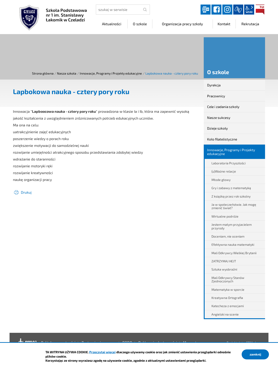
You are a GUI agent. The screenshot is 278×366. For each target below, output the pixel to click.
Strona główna (43, 73)
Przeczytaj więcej (102, 352)
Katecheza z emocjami (227, 306)
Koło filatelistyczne (222, 139)
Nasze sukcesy (218, 117)
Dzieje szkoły (217, 128)
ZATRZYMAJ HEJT (223, 261)
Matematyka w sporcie (227, 289)
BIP (260, 10)
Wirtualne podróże (224, 216)
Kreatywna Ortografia (227, 298)
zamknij (255, 354)
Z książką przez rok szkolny (231, 196)
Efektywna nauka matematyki (232, 244)
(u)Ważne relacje (223, 171)
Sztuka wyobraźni (224, 269)
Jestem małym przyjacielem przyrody (231, 226)
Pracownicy (216, 96)
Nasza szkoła (66, 73)
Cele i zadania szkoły (223, 107)
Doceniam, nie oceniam (227, 236)
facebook (216, 10)
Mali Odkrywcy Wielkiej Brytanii (233, 253)
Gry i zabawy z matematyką (231, 188)
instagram (227, 10)
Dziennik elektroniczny (206, 10)
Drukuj (26, 192)
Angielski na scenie (225, 314)
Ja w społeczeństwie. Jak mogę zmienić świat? (233, 206)
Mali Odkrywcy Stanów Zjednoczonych (227, 279)
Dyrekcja (214, 85)
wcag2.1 (249, 10)
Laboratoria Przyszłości (228, 163)
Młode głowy (221, 180)
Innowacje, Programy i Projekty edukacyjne (111, 73)
